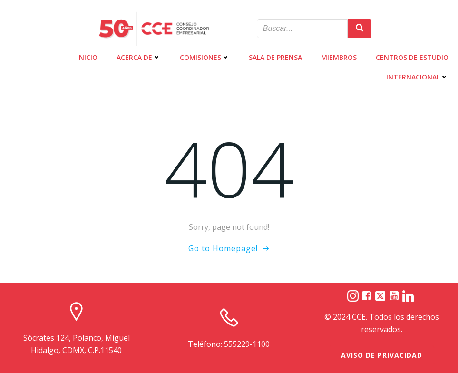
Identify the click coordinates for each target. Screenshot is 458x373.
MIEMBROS (339, 57)
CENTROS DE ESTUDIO (412, 57)
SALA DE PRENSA (275, 57)
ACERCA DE (139, 57)
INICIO (87, 57)
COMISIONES (205, 57)
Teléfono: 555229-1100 (229, 344)
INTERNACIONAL (417, 76)
